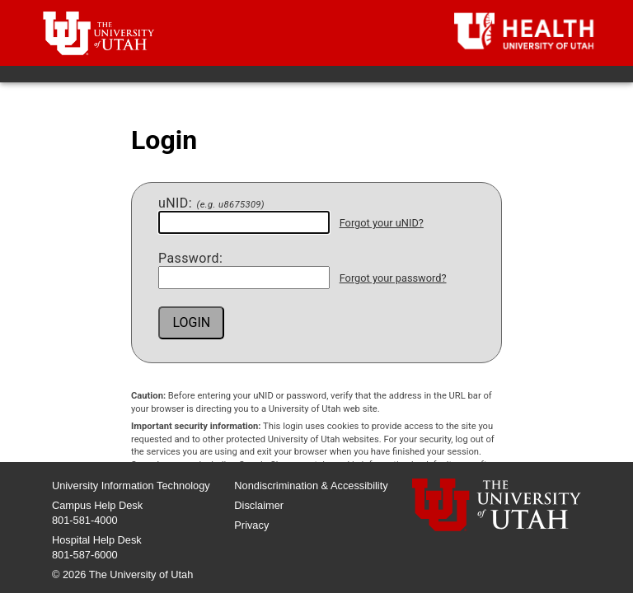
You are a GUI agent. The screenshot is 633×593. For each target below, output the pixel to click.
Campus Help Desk (97, 505)
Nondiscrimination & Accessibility (310, 485)
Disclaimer (259, 505)
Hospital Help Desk (97, 540)
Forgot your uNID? (382, 223)
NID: (211, 203)
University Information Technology (131, 485)
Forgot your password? (393, 278)
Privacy (251, 525)
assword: (190, 258)
